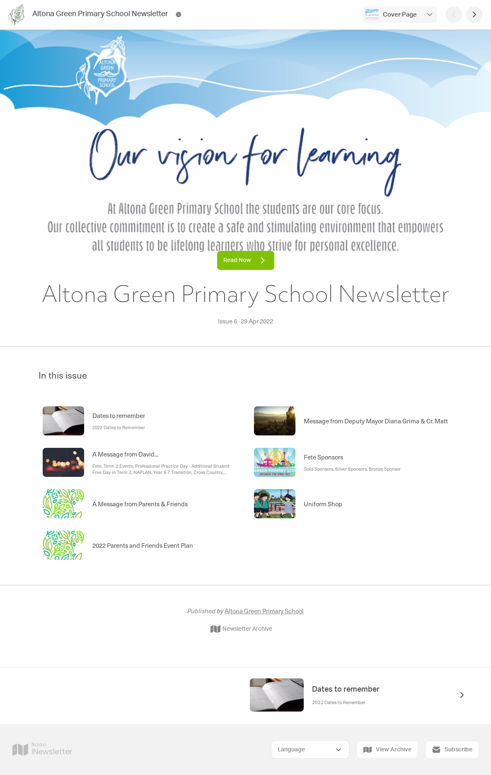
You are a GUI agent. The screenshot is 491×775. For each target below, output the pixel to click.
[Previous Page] (453, 14)
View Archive (387, 750)
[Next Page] (474, 14)
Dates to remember (346, 689)
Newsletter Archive (241, 629)
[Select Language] (310, 749)
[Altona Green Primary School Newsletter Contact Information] (178, 14)
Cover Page (400, 15)
